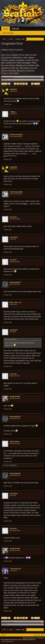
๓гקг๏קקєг (14, 237)
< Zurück (4, 83)
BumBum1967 (15, 396)
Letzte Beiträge (7, 33)
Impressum (36, 635)
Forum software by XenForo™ (27, 639)
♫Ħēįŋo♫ (13, 112)
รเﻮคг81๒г (13, 89)
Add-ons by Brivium (7, 641)
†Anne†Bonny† (15, 569)
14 (32, 83)
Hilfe (42, 635)
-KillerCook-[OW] (16, 134)
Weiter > (36, 83)
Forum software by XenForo (9, 639)
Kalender (15, 29)
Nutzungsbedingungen (29, 638)
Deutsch (3, 635)
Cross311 (13, 217)
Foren (5, 29)
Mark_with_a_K (15, 302)
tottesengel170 (15, 282)
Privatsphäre (40, 638)
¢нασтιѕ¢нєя (14, 441)
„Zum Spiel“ (13, 73)
